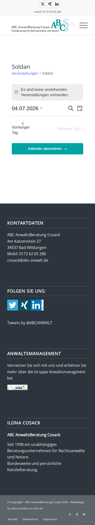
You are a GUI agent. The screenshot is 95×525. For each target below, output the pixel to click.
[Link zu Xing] (49, 3)
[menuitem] (70, 25)
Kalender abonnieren (45, 149)
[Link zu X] (42, 3)
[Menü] (81, 25)
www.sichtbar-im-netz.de (27, 508)
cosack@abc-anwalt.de (27, 260)
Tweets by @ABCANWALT (29, 322)
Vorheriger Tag (21, 128)
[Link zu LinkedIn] (56, 3)
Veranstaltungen (25, 73)
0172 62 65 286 (32, 253)
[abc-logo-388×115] (39, 25)
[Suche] (70, 25)
